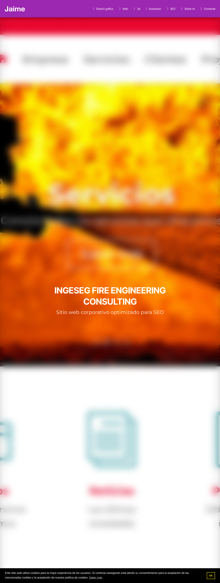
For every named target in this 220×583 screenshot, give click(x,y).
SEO (170, 8)
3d (136, 8)
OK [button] (211, 575)
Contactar (207, 8)
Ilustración (153, 8)
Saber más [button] (95, 577)
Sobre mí (187, 8)
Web (123, 8)
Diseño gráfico (102, 8)
